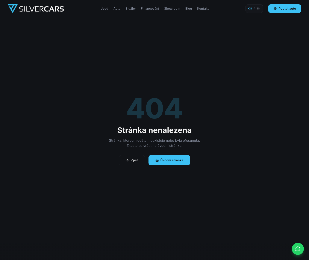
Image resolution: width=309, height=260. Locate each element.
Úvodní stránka (169, 160)
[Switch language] (254, 8)
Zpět (132, 160)
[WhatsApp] (298, 249)
